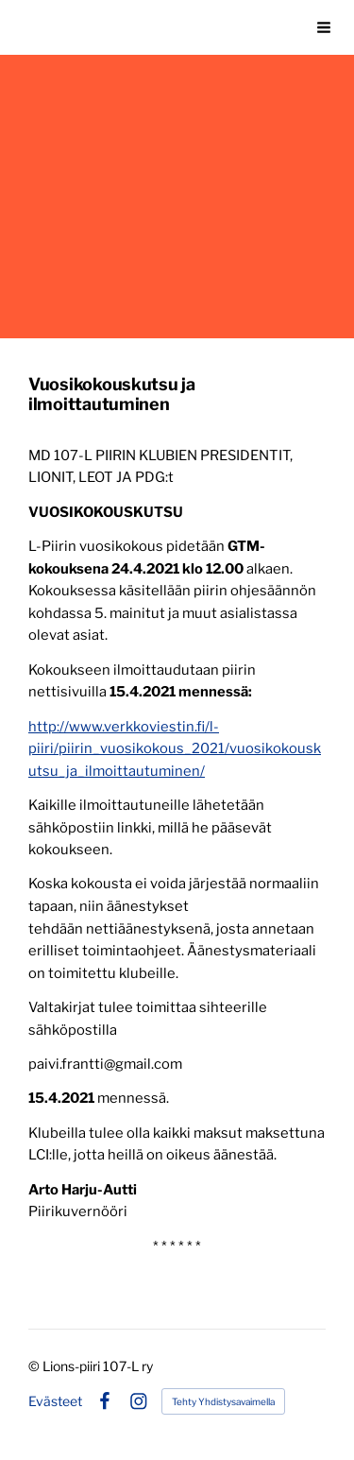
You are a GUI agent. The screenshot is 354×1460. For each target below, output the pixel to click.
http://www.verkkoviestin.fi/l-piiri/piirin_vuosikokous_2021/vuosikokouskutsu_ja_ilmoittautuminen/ (174, 749)
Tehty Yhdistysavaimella (223, 1401)
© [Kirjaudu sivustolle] (35, 1366)
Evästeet (55, 1401)
